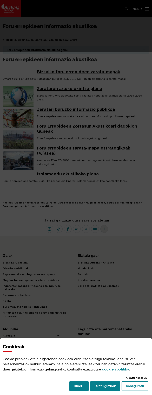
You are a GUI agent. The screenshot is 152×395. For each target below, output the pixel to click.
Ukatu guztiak (106, 387)
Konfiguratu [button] (137, 387)
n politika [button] (115, 369)
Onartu (81, 387)
